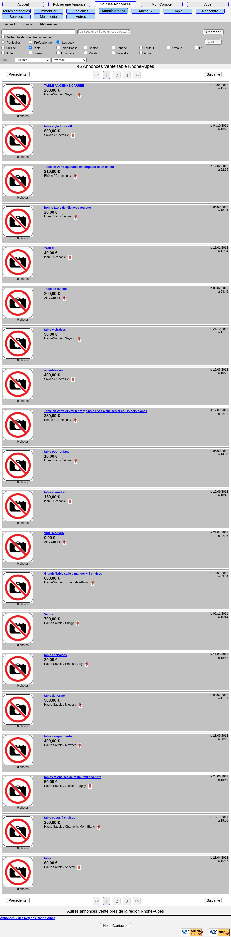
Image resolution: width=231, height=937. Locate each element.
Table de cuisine (55, 289)
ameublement (54, 370)
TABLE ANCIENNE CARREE (64, 85)
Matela (93, 53)
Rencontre (210, 11)
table (47, 858)
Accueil (23, 4)
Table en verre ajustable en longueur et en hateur (79, 167)
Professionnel (43, 42)
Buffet (10, 53)
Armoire (176, 48)
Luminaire (67, 53)
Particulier (13, 42)
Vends (48, 614)
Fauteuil (149, 48)
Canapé (121, 48)
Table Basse (69, 48)
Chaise (93, 48)
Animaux (145, 11)
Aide (207, 4)
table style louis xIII (58, 126)
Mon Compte (162, 4)
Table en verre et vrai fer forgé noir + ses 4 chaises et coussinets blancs (95, 411)
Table (37, 48)
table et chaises (55, 655)
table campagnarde (58, 736)
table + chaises (55, 329)
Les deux (68, 42)
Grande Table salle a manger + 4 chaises (73, 573)
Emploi (177, 11)
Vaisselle (122, 53)
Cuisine (11, 48)
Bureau (38, 53)
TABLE (49, 248)
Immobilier (48, 11)
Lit (200, 48)
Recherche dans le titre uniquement (29, 37)
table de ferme (54, 695)
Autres (81, 17)
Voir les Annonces (115, 4)
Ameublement (113, 11)
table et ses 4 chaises (59, 817)
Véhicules (81, 11)
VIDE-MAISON (54, 533)
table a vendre (54, 492)
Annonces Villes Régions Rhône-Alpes (27, 918)
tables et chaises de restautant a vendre (72, 777)
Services (16, 17)
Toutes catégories (16, 11)
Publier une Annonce (69, 4)
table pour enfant (56, 451)
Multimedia (48, 17)
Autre (147, 53)
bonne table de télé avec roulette (67, 207)
